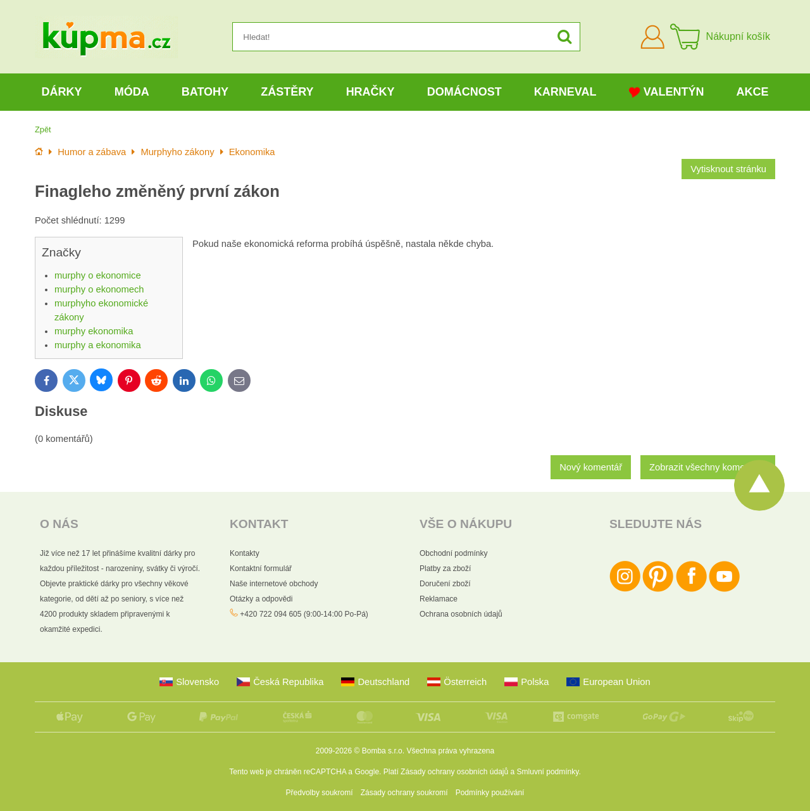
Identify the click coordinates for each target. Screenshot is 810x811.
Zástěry (287, 91)
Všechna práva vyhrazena (450, 750)
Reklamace (439, 598)
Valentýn (666, 92)
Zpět (43, 129)
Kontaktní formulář (261, 568)
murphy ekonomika (93, 331)
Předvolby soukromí (319, 792)
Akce (753, 91)
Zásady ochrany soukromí (404, 792)
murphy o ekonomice (97, 275)
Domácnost (464, 91)
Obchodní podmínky (453, 553)
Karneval (565, 91)
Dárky (62, 91)
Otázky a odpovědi (261, 598)
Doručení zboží (445, 583)
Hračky (370, 91)
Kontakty (244, 553)
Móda (132, 91)
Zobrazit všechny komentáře (707, 467)
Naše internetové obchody (274, 583)
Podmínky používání (490, 792)
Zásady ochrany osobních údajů (454, 771)
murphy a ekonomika (97, 345)
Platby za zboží (445, 568)
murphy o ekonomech (99, 289)
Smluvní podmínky (548, 771)
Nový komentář (590, 467)
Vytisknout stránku (728, 169)
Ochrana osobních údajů (461, 614)
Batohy (205, 91)
